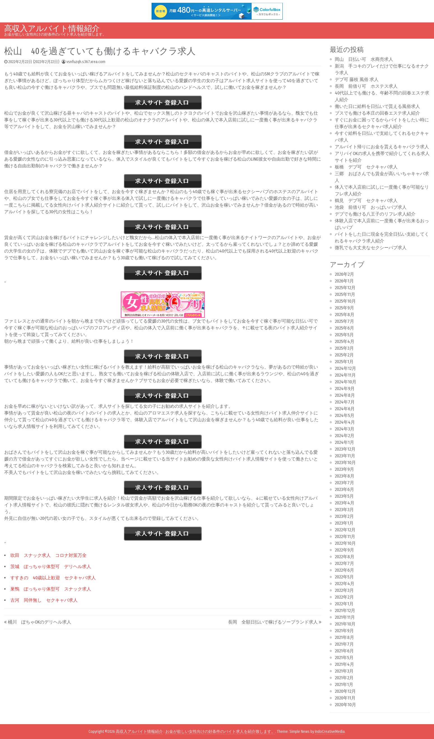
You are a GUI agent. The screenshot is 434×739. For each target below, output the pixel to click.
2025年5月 (344, 334)
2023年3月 (344, 509)
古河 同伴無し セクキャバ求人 (44, 600)
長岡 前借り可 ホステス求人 (366, 86)
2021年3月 (344, 671)
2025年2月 (344, 355)
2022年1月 (344, 603)
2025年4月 (344, 341)
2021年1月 (344, 684)
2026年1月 (344, 281)
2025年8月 (344, 314)
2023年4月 (344, 503)
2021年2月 (344, 677)
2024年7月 (345, 402)
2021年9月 (344, 630)
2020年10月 (345, 704)
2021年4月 (344, 664)
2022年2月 (344, 597)
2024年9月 (345, 388)
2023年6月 (344, 489)
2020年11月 (345, 698)
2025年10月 (345, 301)
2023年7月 (344, 482)
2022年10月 (345, 543)
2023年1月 (344, 523)
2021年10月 (345, 624)
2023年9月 (344, 469)
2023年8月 (344, 476)
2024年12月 (345, 368)
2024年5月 (344, 415)
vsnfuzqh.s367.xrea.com (85, 61)
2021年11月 (345, 617)
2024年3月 (344, 429)
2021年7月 (344, 644)
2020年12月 (345, 691)
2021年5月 (344, 657)
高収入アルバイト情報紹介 (52, 28)
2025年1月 (344, 361)
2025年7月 (344, 321)
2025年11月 (345, 294)
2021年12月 (345, 610)
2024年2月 (344, 435)
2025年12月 (345, 287)
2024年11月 (345, 375)
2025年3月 (344, 348)
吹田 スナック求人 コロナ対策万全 (48, 555)
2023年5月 (344, 496)
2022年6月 (344, 570)
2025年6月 (344, 328)
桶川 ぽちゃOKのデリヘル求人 (39, 622)
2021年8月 (344, 637)
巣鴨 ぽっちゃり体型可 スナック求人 (50, 589)
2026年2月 (344, 274)
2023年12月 (345, 449)
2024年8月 (345, 395)
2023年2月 (344, 516)
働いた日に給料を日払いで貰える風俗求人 (377, 106)
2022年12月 (345, 529)
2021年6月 (344, 651)
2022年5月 (344, 577)
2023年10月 (345, 462)
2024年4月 (345, 422)
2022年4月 (344, 583)
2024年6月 (345, 408)
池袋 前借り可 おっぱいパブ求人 (371, 207)
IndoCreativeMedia (330, 731)
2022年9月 (344, 550)
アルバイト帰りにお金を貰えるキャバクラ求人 (382, 146)
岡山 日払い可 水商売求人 (364, 59)
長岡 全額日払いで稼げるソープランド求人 (273, 622)
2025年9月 (344, 308)
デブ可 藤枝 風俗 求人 (357, 79)
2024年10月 (345, 381)
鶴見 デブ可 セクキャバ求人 (366, 200)
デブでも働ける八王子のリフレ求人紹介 (375, 214)
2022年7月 (344, 563)
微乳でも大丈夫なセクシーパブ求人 (371, 247)
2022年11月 (345, 536)
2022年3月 (344, 590)
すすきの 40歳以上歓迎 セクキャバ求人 (53, 577)
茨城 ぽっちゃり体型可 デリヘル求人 (50, 566)
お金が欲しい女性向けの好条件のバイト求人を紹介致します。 (220, 731)
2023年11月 (345, 455)
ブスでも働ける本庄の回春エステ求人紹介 (377, 113)
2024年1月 (344, 442)
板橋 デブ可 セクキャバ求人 (366, 167)
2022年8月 (344, 556)
